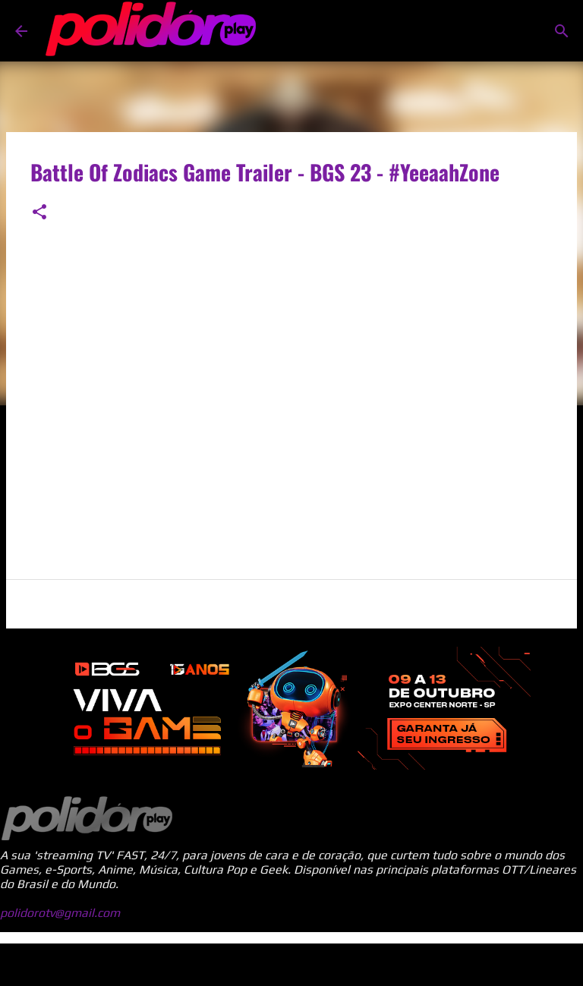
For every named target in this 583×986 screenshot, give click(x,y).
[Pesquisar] (562, 31)
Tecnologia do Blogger (291, 964)
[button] (39, 213)
